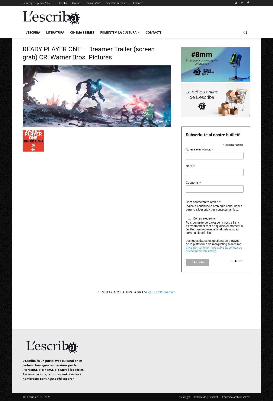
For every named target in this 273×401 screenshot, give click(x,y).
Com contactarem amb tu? (203, 202)
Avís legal (184, 397)
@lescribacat (162, 292)
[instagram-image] (27, 312)
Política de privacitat (206, 397)
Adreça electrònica (199, 149)
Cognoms (193, 183)
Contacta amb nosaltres (236, 397)
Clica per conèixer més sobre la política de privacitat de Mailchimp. (214, 249)
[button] (245, 32)
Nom (190, 166)
